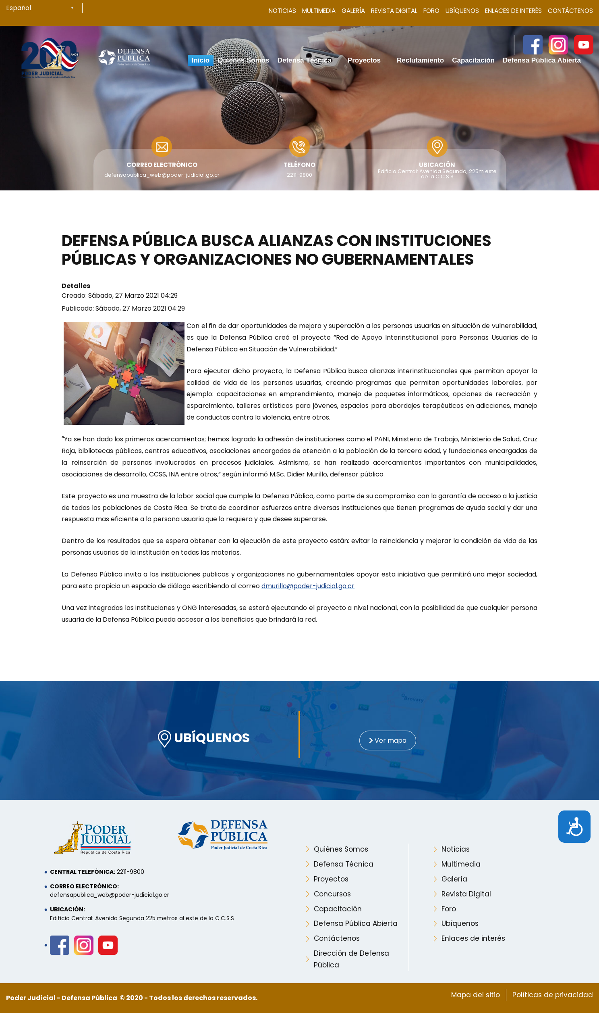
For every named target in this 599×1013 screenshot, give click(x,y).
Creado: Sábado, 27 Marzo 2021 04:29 (120, 295)
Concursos (332, 894)
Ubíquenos (462, 10)
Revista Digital (394, 10)
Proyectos (331, 879)
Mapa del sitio (475, 995)
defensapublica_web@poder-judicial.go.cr (162, 175)
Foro (431, 10)
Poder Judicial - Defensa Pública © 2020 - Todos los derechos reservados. (131, 998)
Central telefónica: (82, 872)
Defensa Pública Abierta (356, 923)
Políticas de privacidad (552, 995)
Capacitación (338, 909)
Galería (353, 10)
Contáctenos (570, 10)
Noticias (282, 10)
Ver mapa (387, 740)
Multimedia (319, 10)
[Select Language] (44, 8)
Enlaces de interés (473, 938)
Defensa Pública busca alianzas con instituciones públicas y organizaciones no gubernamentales (276, 250)
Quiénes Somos (341, 849)
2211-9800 (299, 175)
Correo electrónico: (84, 886)
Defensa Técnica (343, 864)
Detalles (76, 285)
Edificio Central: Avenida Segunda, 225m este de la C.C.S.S (437, 174)
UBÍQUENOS (204, 739)
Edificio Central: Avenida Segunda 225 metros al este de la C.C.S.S (142, 918)
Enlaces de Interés (513, 10)
